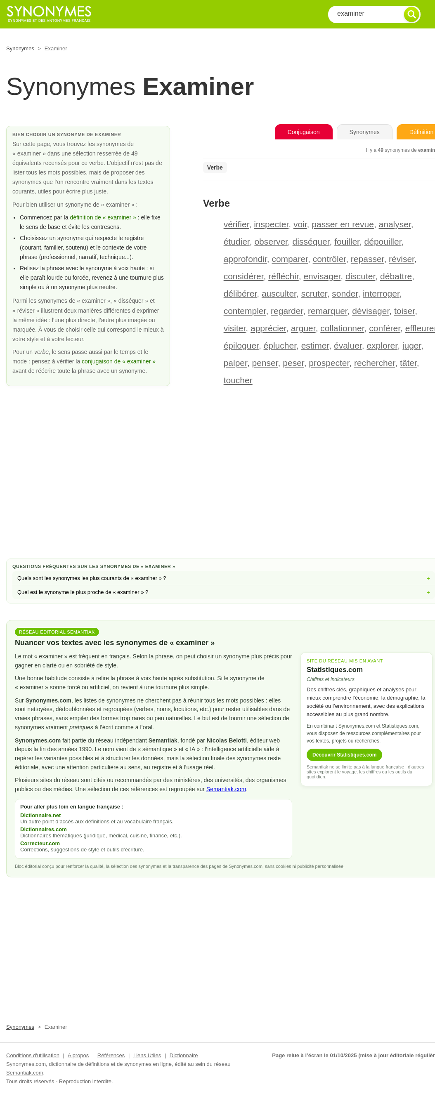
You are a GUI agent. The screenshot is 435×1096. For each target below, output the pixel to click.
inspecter (271, 224)
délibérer (240, 293)
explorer (381, 345)
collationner (342, 328)
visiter (235, 328)
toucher (238, 380)
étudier (237, 241)
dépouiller (383, 241)
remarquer (328, 311)
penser (265, 363)
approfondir (245, 259)
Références (111, 1055)
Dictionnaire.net (40, 815)
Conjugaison (304, 132)
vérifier (236, 224)
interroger (381, 293)
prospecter (329, 363)
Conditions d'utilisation (32, 1055)
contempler (245, 311)
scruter (314, 293)
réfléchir (283, 276)
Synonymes (20, 48)
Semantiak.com (226, 789)
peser (293, 363)
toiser (404, 311)
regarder (287, 311)
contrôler (329, 259)
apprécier (268, 328)
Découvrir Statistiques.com (344, 755)
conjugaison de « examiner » (119, 361)
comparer (290, 259)
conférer (384, 328)
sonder (345, 293)
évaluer (348, 345)
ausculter (279, 293)
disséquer (311, 241)
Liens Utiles (147, 1055)
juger (411, 345)
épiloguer (241, 345)
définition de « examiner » (103, 217)
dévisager (370, 311)
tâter (408, 363)
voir (300, 224)
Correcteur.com (40, 843)
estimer (315, 345)
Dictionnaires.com (43, 829)
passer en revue (343, 224)
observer (271, 241)
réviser (401, 259)
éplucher (280, 345)
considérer (244, 276)
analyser (395, 224)
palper (235, 363)
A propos (78, 1055)
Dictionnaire (184, 1055)
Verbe (215, 167)
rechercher (374, 363)
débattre (396, 276)
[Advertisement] (223, 486)
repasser (367, 259)
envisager (321, 276)
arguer (303, 328)
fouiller (346, 241)
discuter (360, 276)
